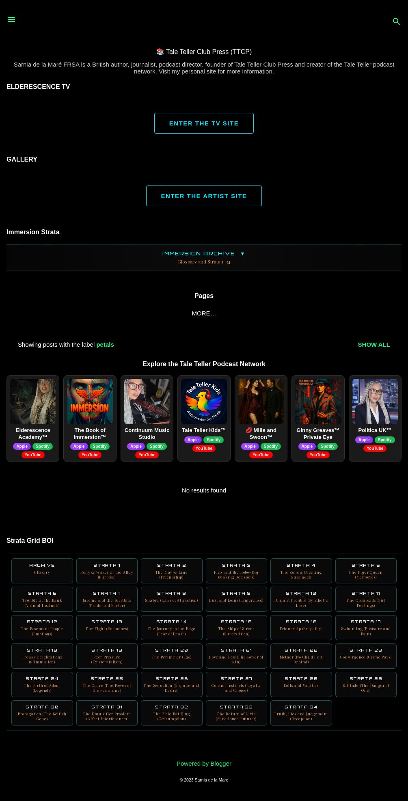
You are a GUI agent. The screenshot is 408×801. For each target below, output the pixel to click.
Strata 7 (107, 604)
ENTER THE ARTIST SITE (204, 195)
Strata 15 (236, 634)
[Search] (397, 22)
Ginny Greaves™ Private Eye (317, 435)
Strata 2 (172, 573)
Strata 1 (107, 573)
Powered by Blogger (204, 763)
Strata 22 (301, 664)
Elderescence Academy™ (33, 435)
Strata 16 (301, 631)
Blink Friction (143, 313)
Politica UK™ (375, 432)
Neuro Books (360, 313)
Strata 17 (366, 634)
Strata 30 (42, 724)
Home (70, 313)
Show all (374, 346)
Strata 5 (366, 573)
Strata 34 (301, 724)
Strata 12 (42, 634)
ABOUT (35, 313)
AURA (270, 313)
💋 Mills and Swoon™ (261, 435)
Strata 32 (172, 724)
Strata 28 (301, 691)
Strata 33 (236, 724)
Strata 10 (301, 604)
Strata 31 (107, 724)
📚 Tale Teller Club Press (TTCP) (204, 51)
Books (192, 313)
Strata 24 (42, 694)
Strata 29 (366, 694)
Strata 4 (301, 573)
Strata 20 (172, 661)
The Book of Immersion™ (90, 435)
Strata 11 (366, 604)
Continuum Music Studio (147, 435)
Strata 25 (107, 694)
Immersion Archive (204, 257)
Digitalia (308, 313)
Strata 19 (107, 664)
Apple (22, 448)
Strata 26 (172, 694)
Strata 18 (42, 664)
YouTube (233, 313)
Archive (42, 570)
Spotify (43, 448)
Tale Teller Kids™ (204, 432)
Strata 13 (107, 631)
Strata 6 (42, 604)
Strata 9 (236, 604)
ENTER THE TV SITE (204, 123)
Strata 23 (366, 661)
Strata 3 (236, 573)
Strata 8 (172, 604)
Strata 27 (236, 694)
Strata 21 (236, 664)
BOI (99, 313)
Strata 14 (172, 634)
